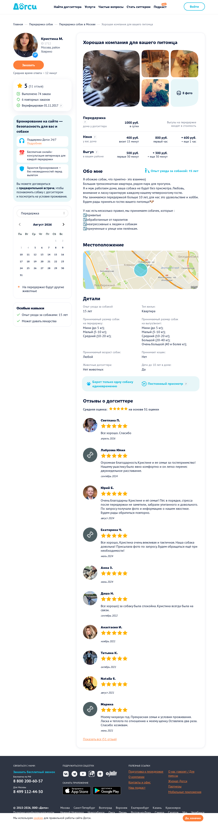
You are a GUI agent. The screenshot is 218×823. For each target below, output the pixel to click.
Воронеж (121, 808)
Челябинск (198, 812)
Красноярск (173, 808)
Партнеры (174, 786)
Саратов (173, 812)
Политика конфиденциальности (33, 812)
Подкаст (160, 6)
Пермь (123, 812)
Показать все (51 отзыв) (100, 739)
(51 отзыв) (36, 86)
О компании (136, 777)
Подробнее (34, 143)
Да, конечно (193, 818)
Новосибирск (96, 812)
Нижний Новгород (72, 812)
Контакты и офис (139, 782)
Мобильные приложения (184, 792)
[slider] (118, 409)
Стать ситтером (138, 6)
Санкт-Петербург (84, 808)
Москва (65, 808)
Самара (159, 812)
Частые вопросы (110, 6)
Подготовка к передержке (145, 771)
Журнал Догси (177, 781)
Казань (157, 808)
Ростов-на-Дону (141, 812)
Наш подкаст (136, 788)
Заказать (28, 65)
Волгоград (105, 808)
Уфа (184, 812)
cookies (38, 818)
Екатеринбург (140, 808)
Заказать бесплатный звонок (34, 772)
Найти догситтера (67, 6)
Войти (194, 6)
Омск (111, 812)
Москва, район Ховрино (50, 49)
